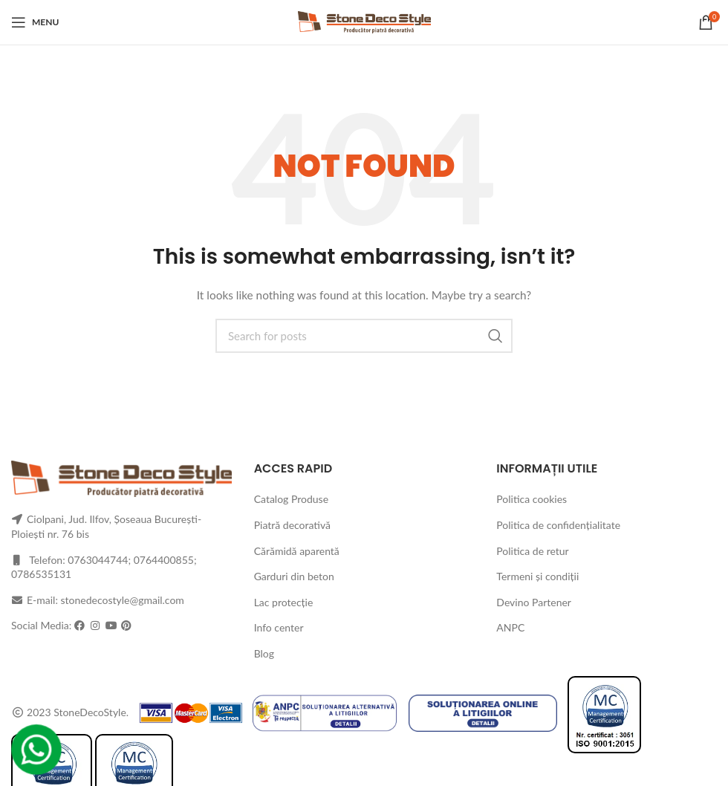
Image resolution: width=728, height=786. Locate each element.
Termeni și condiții (537, 576)
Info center (279, 627)
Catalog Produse (291, 499)
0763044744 (98, 559)
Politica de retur (532, 551)
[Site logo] (364, 21)
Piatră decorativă (292, 525)
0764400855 (164, 559)
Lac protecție (283, 602)
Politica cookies (531, 499)
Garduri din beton (294, 576)
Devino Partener (533, 602)
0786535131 (41, 574)
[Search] (364, 336)
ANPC (510, 627)
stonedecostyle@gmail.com (122, 600)
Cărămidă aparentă (296, 551)
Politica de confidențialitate (558, 525)
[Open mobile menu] (35, 22)
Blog (264, 653)
